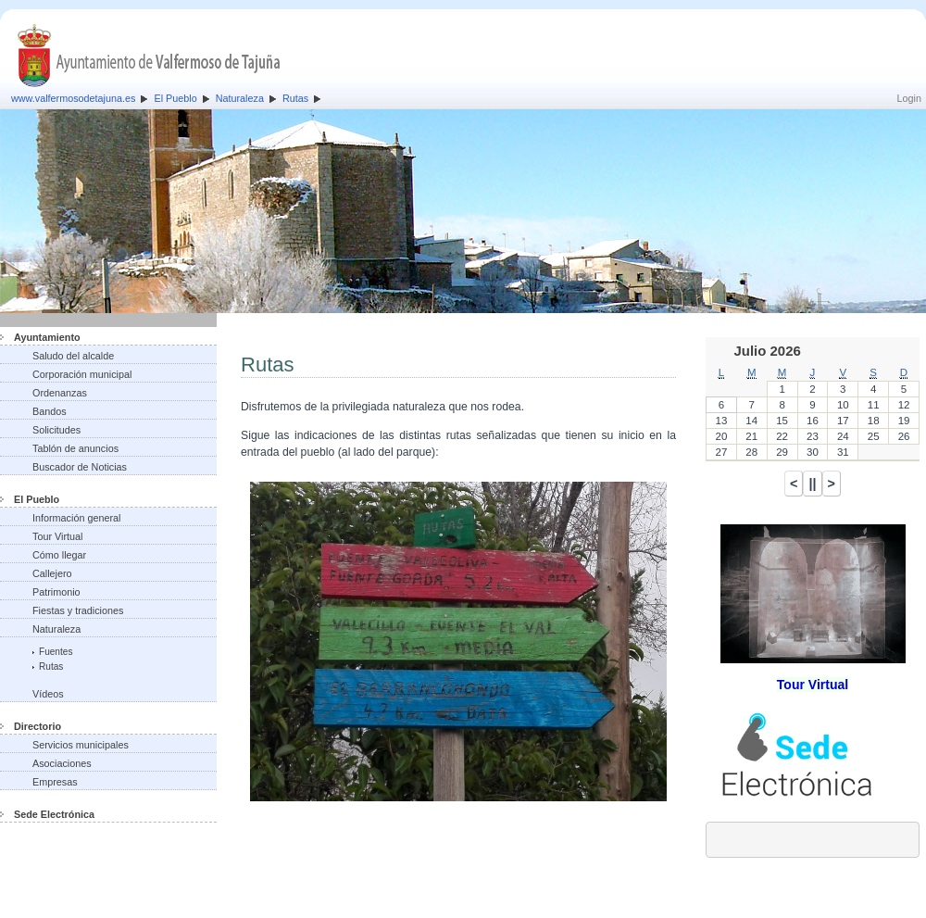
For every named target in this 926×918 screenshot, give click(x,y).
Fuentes (55, 652)
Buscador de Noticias (79, 466)
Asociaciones (62, 763)
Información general (76, 517)
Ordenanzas (59, 392)
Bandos (49, 411)
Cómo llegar (59, 554)
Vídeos (48, 693)
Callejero (52, 573)
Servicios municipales (80, 744)
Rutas (295, 98)
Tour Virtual (57, 536)
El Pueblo (175, 98)
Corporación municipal (81, 374)
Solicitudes (56, 429)
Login (909, 98)
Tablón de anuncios (75, 448)
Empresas (55, 781)
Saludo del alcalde (73, 355)
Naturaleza (240, 98)
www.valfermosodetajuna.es (73, 98)
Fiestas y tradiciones (77, 610)
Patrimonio (56, 591)
